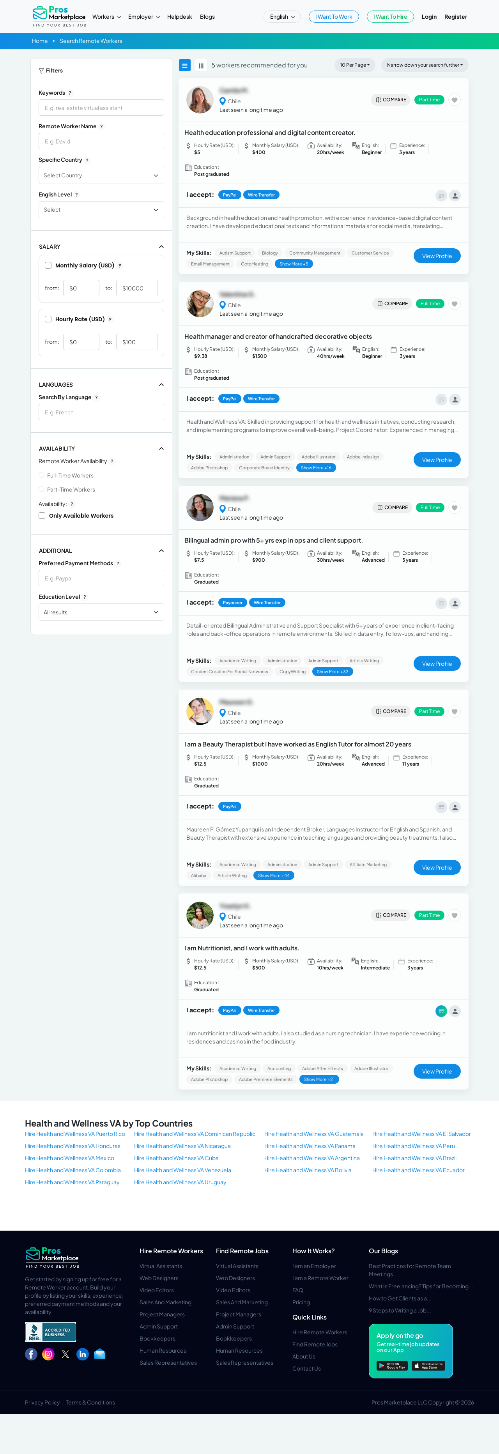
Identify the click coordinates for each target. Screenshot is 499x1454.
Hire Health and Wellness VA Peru (413, 1145)
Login (429, 16)
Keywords (56, 92)
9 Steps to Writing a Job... (400, 1310)
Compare (390, 100)
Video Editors (157, 1289)
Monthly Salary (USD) (84, 265)
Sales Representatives (168, 1362)
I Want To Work (333, 16)
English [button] (279, 16)
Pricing (301, 1301)
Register (455, 16)
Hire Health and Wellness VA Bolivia (308, 1169)
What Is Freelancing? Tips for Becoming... (421, 1285)
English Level (59, 194)
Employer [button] (141, 16)
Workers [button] (103, 16)
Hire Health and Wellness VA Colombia (73, 1169)
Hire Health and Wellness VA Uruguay (180, 1181)
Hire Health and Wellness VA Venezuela (182, 1169)
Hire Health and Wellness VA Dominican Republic (194, 1133)
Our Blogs (383, 1251)
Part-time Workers (71, 489)
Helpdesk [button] (179, 16)
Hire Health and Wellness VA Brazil (414, 1157)
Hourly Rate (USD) (79, 319)
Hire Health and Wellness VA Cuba (176, 1157)
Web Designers (159, 1277)
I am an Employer (314, 1265)
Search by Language (69, 397)
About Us (303, 1356)
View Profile (437, 255)
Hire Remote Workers (171, 1251)
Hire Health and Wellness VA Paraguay (72, 1181)
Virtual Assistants (161, 1265)
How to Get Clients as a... (400, 1298)
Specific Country (65, 160)
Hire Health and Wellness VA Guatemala (314, 1133)
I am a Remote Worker (320, 1277)
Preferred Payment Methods (80, 563)
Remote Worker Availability (77, 461)
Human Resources (163, 1350)
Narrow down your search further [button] (423, 65)
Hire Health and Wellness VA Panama (310, 1145)
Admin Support (159, 1326)
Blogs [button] (207, 16)
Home (40, 40)
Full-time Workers (70, 475)
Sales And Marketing (165, 1301)
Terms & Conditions (90, 1402)
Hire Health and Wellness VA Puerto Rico (75, 1133)
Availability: (57, 504)
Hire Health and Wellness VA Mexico (69, 1157)
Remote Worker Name (72, 126)
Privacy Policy (42, 1402)
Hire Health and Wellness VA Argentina (312, 1157)
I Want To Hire (390, 16)
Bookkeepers (157, 1338)
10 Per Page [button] (353, 65)
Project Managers (162, 1314)
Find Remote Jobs (242, 1251)
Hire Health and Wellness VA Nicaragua (182, 1145)
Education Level (63, 597)
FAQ (297, 1289)
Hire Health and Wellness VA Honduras (72, 1145)
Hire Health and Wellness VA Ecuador (418, 1169)
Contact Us (306, 1368)
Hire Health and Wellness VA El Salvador (421, 1133)
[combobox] (101, 412)
